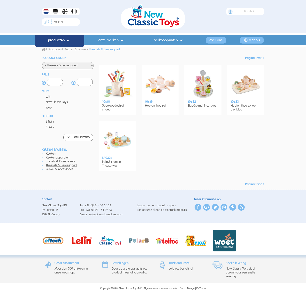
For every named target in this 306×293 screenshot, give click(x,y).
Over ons (215, 40)
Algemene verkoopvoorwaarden (161, 288)
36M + (50, 127)
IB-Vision (201, 288)
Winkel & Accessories (59, 169)
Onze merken (111, 40)
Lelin (48, 96)
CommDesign (187, 288)
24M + (50, 121)
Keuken (51, 153)
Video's (252, 40)
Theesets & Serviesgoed (61, 165)
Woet (49, 107)
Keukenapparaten (57, 157)
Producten (59, 40)
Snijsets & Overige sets (60, 161)
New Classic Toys (57, 102)
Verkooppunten (169, 40)
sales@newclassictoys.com (106, 214)
